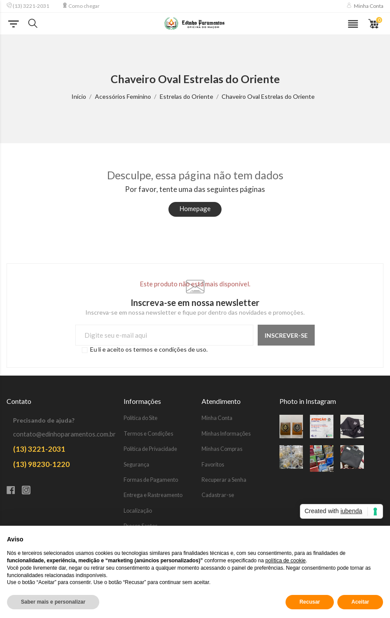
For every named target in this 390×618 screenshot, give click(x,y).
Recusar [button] (309, 602)
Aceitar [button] (360, 602)
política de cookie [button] (286, 561)
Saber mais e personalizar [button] (53, 602)
